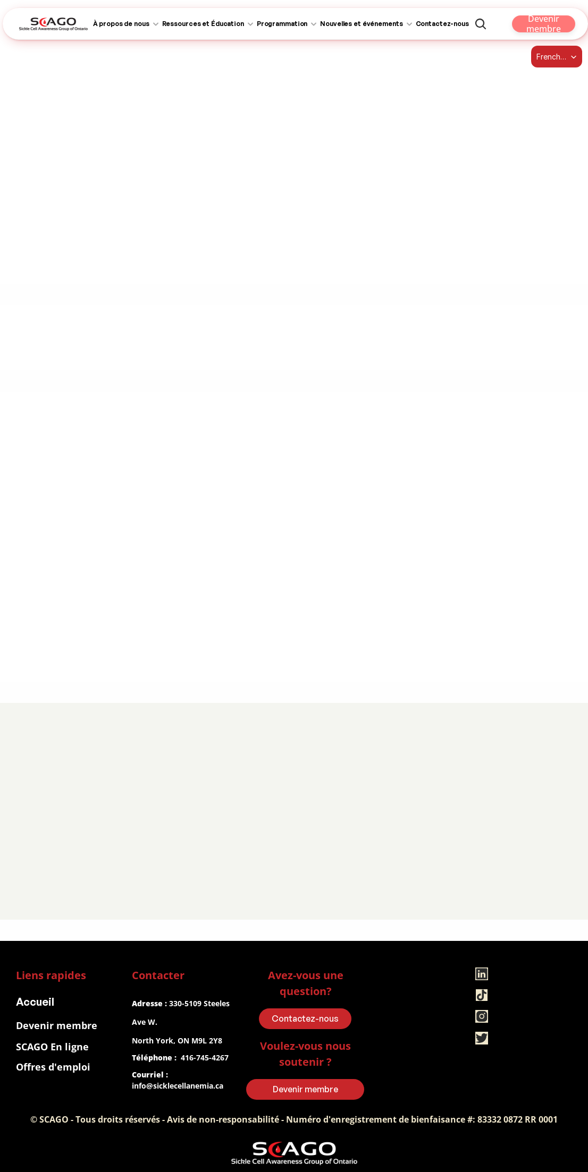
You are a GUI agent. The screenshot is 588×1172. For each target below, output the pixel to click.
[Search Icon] (480, 24)
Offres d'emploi (53, 1066)
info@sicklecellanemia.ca (177, 1086)
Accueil (35, 1001)
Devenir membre (56, 1025)
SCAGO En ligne (52, 1046)
